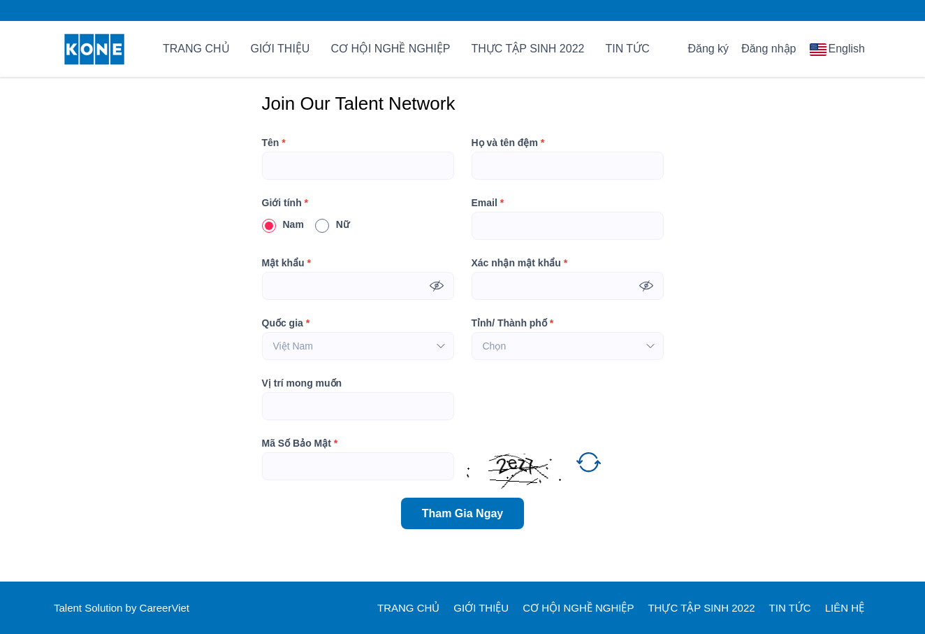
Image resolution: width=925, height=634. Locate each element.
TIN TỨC (627, 49)
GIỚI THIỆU (280, 49)
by (133, 608)
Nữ (332, 224)
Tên (274, 142)
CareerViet (164, 608)
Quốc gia (286, 323)
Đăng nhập (768, 49)
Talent (69, 608)
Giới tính (285, 202)
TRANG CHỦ (196, 49)
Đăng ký (708, 49)
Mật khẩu (286, 262)
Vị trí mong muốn (302, 383)
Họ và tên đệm (508, 142)
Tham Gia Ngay (462, 513)
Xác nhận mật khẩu (520, 262)
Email (488, 202)
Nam (283, 224)
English (847, 49)
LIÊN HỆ (844, 608)
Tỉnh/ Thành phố (513, 323)
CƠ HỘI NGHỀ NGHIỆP (390, 49)
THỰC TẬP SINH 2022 (528, 49)
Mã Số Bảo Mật (300, 443)
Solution (105, 608)
